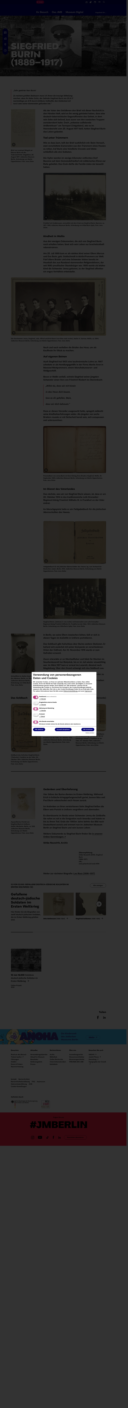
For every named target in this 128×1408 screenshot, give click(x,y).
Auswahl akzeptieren (63, 729)
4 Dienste (42, 705)
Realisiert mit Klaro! (90, 732)
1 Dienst (42, 716)
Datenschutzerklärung (71, 691)
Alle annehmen (87, 729)
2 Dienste (42, 699)
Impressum (88, 691)
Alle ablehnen (39, 729)
